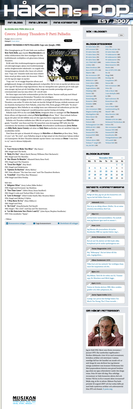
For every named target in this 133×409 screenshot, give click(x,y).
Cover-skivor (15, 41)
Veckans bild (109, 143)
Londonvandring (111, 109)
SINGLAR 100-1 (91, 127)
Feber (107, 88)
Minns (107, 117)
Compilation (109, 80)
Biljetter (89, 73)
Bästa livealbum (91, 67)
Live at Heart (109, 106)
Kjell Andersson (110, 99)
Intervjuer (89, 96)
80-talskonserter (111, 57)
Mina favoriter (110, 114)
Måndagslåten (91, 114)
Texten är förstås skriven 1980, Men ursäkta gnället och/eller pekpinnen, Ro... (104, 288)
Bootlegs (108, 78)
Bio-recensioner (91, 75)
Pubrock (89, 122)
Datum (107, 83)
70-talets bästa (91, 54)
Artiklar (88, 65)
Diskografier (90, 86)
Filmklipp (89, 91)
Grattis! (88, 93)
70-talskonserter (111, 54)
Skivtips (88, 130)
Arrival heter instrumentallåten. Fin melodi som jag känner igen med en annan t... (104, 219)
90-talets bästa (91, 60)
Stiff (87, 138)
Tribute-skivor (91, 140)
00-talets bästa (91, 47)
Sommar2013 (90, 132)
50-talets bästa (91, 52)
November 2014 (106, 158)
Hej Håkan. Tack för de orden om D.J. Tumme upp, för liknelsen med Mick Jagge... (104, 276)
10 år (107, 47)
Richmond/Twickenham (113, 122)
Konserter (89, 101)
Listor (88, 106)
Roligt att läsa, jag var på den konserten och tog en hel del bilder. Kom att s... (104, 195)
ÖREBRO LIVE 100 (111, 119)
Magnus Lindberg (92, 112)
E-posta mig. (108, 389)
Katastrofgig (90, 99)
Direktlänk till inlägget (68, 223)
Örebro (88, 119)
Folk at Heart (109, 91)
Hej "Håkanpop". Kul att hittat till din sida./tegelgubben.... (102, 253)
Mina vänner (90, 117)
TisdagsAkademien (111, 138)
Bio (106, 73)
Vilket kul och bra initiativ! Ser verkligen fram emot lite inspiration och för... (105, 265)
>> (122, 158)
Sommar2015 (109, 132)
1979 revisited (90, 49)
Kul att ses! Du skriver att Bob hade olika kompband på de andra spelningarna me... (103, 242)
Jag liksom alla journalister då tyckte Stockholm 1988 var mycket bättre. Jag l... (103, 230)
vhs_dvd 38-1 (90, 145)
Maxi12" (108, 112)
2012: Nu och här (111, 49)
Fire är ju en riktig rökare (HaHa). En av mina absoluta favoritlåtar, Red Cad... (105, 207)
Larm (107, 104)
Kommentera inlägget (16, 223)
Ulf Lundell (109, 140)
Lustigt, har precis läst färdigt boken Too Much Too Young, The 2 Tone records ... (103, 299)
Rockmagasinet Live (93, 125)
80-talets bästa (91, 57)
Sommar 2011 (110, 130)
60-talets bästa (110, 52)
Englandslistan (91, 88)
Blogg (107, 75)
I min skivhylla (110, 93)
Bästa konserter (110, 65)
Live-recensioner (91, 109)
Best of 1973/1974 (92, 70)
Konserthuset (110, 101)
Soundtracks (109, 135)
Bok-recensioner (91, 78)
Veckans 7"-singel (92, 143)
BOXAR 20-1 (90, 80)
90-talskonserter (111, 60)
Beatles (107, 67)
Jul (106, 96)
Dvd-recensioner (111, 86)
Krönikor (89, 104)
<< (89, 158)
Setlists (107, 125)
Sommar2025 (90, 135)
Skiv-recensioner (111, 127)
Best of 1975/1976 (111, 70)
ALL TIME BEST (91, 62)
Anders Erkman (110, 62)
